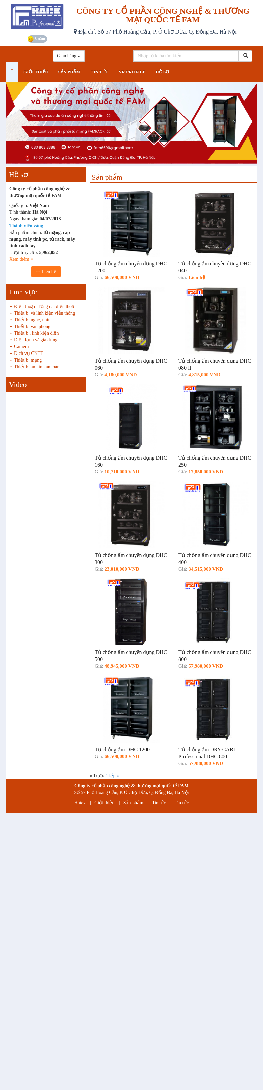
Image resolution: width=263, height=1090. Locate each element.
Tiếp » (112, 775)
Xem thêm (21, 259)
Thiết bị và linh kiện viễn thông (44, 313)
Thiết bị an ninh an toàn (36, 366)
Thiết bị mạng (28, 360)
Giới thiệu (104, 802)
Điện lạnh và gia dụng (35, 339)
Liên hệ (46, 271)
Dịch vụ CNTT (28, 353)
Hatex (79, 802)
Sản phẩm (133, 802)
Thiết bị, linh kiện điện (36, 333)
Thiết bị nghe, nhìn (32, 319)
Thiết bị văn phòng (32, 326)
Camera (21, 346)
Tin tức (159, 802)
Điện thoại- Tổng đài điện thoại (45, 306)
